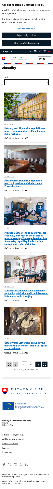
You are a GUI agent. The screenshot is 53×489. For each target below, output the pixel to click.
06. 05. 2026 (9, 124)
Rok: (6, 77)
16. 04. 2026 (9, 286)
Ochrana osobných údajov (13, 435)
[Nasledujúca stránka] (38, 364)
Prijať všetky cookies (26, 35)
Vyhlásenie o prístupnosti (12, 439)
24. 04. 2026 (9, 176)
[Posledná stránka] (44, 364)
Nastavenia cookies (26, 28)
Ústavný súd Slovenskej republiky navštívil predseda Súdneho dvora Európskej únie (23, 183)
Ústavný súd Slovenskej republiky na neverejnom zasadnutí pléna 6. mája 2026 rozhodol (24, 131)
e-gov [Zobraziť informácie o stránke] (8, 51)
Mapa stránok (8, 452)
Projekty (5, 448)
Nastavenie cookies (10, 443)
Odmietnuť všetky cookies (26, 43)
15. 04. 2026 (9, 338)
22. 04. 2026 (9, 228)
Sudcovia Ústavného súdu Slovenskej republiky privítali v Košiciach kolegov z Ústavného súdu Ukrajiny (26, 293)
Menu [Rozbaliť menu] (44, 58)
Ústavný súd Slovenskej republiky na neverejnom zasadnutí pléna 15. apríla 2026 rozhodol (25, 345)
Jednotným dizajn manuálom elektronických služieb (23, 482)
